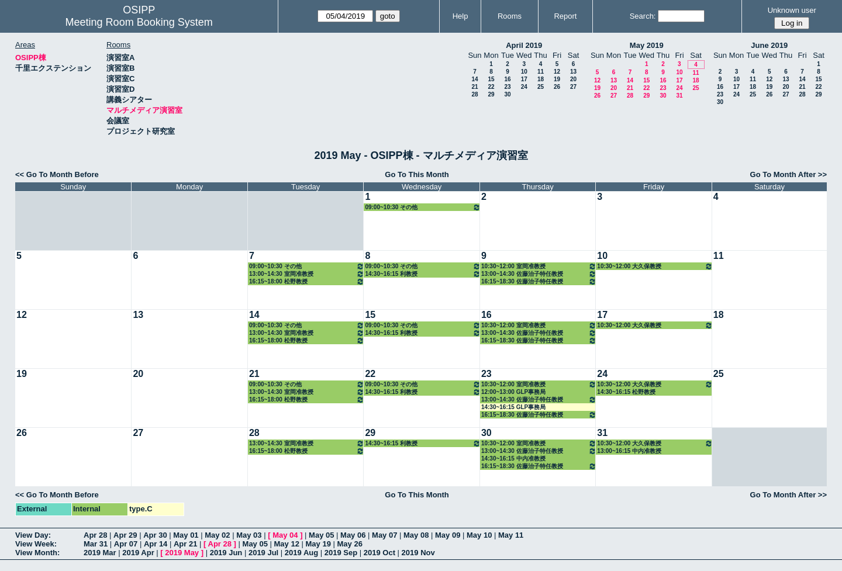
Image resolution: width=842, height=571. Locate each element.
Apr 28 (95, 535)
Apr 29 (125, 535)
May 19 (318, 543)
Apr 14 (155, 543)
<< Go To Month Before (57, 174)
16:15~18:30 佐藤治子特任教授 (538, 281)
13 (573, 71)
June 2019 (769, 45)
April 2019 (524, 45)
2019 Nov (418, 552)
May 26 (350, 543)
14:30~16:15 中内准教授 (513, 458)
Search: (643, 16)
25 (540, 87)
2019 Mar (100, 552)
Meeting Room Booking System (139, 22)
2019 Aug (301, 552)
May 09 (447, 535)
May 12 (286, 543)
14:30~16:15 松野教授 (626, 392)
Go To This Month (417, 174)
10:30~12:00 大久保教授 (654, 266)
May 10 (479, 535)
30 (507, 94)
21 (474, 87)
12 (557, 71)
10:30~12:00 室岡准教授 (538, 266)
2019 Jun (226, 552)
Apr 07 (125, 543)
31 (679, 95)
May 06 (352, 535)
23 (507, 87)
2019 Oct (379, 552)
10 (524, 71)
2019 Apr (138, 552)
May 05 (321, 535)
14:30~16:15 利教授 (422, 274)
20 (573, 79)
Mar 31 (96, 543)
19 (557, 79)
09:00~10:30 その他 (422, 207)
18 (540, 79)
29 (491, 94)
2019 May (182, 552)
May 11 (510, 535)
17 (524, 79)
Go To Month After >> (788, 174)
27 (573, 87)
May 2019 (647, 45)
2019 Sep (341, 552)
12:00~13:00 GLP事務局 (513, 392)
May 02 (217, 535)
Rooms (510, 16)
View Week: (36, 543)
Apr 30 (155, 535)
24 (524, 87)
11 (540, 71)
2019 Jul (263, 552)
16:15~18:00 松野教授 (306, 281)
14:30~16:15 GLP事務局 (513, 407)
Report (565, 16)
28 (474, 94)
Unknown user (792, 10)
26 (557, 87)
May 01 (185, 535)
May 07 (384, 535)
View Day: (33, 535)
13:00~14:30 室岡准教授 (306, 274)
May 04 (285, 535)
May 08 (416, 535)
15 (491, 79)
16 (507, 79)
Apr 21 (185, 543)
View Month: (37, 552)
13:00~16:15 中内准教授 (629, 451)
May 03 (248, 535)
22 (491, 87)
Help (460, 16)
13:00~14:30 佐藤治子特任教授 (538, 274)
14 (474, 79)
